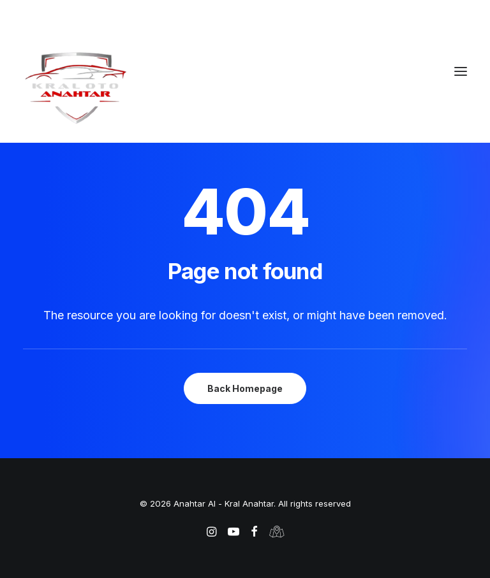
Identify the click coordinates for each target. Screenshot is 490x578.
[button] (460, 71)
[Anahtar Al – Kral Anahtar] (245, 87)
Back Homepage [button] (245, 388)
